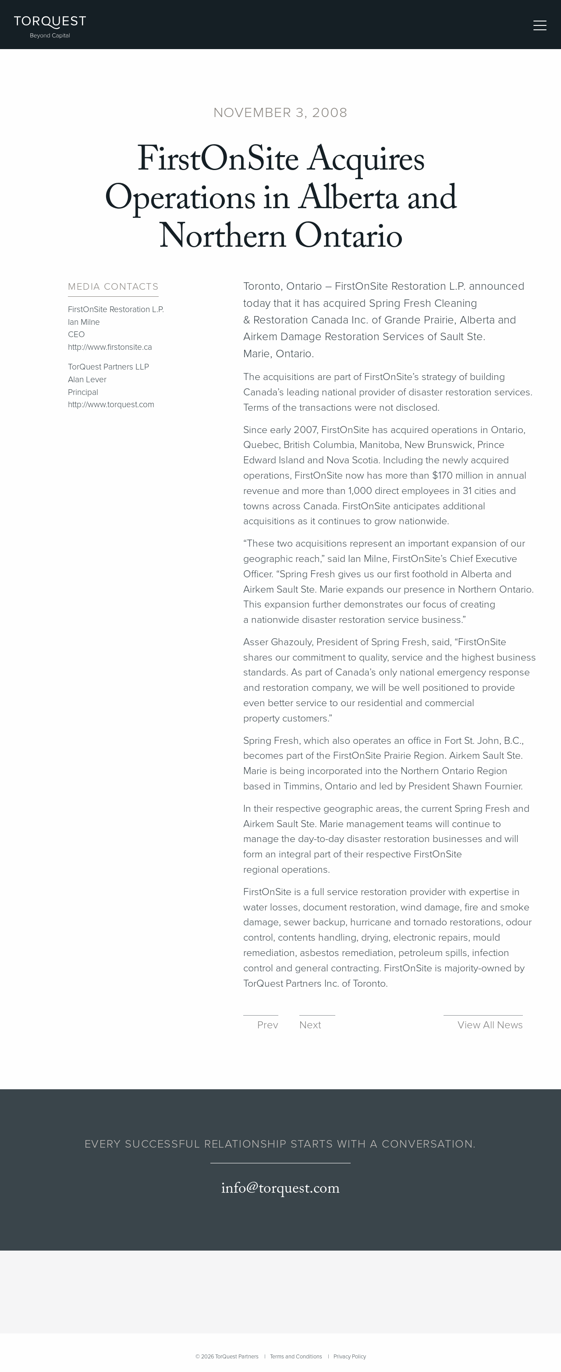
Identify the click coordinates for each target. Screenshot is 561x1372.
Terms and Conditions (296, 1356)
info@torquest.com (280, 1189)
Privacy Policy (350, 1356)
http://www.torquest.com (111, 405)
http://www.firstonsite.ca (110, 347)
